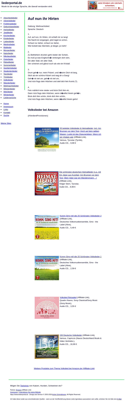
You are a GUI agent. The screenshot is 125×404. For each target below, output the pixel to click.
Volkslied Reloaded (68, 297)
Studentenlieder (10, 71)
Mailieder (7, 47)
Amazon (19, 390)
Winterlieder (8, 95)
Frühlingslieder (9, 24)
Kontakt (6, 112)
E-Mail (119, 399)
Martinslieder (9, 44)
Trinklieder (8, 77)
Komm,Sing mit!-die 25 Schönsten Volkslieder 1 (80, 256)
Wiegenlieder (9, 89)
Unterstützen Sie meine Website (30, 392)
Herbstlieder (8, 30)
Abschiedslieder (10, 18)
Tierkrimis (24, 386)
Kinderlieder (8, 38)
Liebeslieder (8, 41)
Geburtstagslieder (11, 26)
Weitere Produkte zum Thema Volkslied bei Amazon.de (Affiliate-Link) (64, 368)
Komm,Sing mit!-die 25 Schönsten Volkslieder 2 (80, 216)
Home (6, 103)
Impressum (8, 106)
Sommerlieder (9, 65)
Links (5, 109)
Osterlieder (8, 59)
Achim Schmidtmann (59, 394)
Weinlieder (8, 92)
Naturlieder (8, 53)
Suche (6, 115)
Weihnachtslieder (11, 86)
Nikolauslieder (9, 56)
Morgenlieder (9, 50)
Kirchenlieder (9, 35)
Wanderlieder (9, 83)
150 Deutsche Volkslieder (71, 335)
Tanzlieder (7, 74)
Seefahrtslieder (10, 68)
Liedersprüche (9, 97)
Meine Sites (6, 123)
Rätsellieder (8, 62)
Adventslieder (9, 21)
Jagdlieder (8, 32)
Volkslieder (8, 80)
